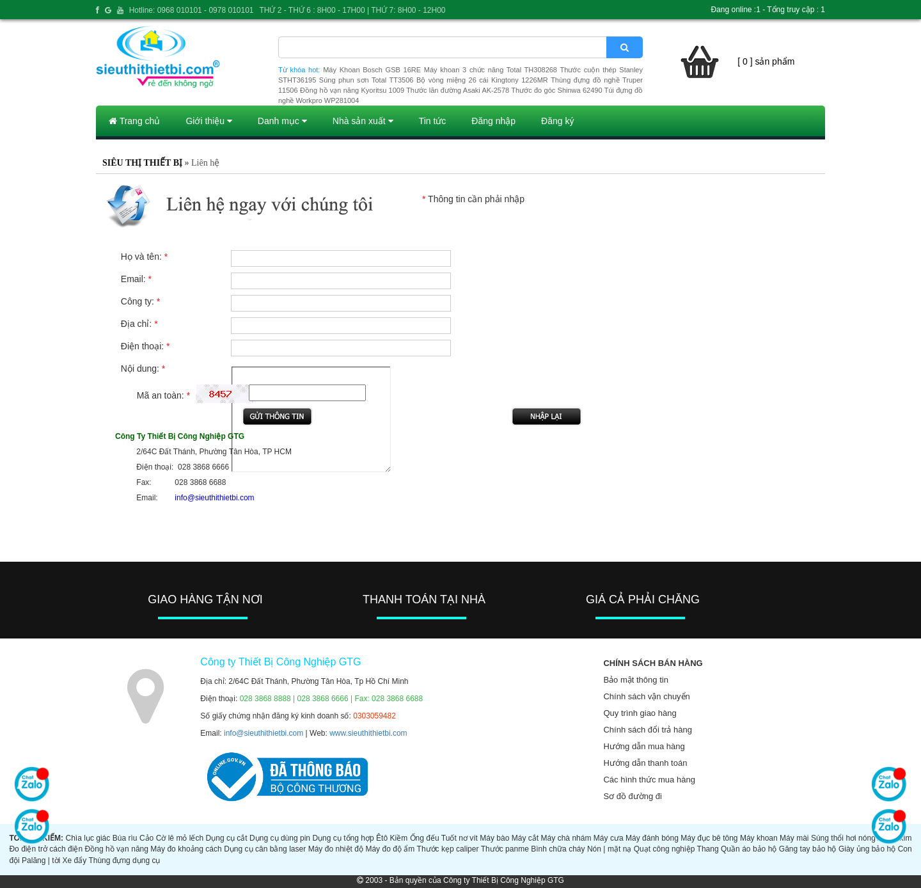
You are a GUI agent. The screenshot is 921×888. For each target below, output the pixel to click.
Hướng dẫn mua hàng (643, 746)
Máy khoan (759, 838)
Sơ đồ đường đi (632, 796)
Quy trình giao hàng (639, 713)
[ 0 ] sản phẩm (765, 61)
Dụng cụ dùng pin (279, 838)
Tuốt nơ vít (459, 838)
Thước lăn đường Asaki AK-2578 (457, 90)
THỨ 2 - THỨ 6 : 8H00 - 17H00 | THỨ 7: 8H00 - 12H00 (352, 10)
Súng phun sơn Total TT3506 (366, 80)
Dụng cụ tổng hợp (343, 838)
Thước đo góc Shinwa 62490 (556, 90)
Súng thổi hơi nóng (843, 838)
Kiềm (399, 838)
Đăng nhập (493, 121)
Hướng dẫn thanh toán (645, 763)
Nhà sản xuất (363, 121)
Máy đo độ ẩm (389, 848)
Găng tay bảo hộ (808, 848)
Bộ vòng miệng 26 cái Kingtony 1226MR (482, 80)
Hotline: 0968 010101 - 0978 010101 (191, 10)
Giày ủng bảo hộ (866, 848)
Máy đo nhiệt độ (335, 848)
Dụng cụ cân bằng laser (265, 848)
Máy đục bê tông (709, 838)
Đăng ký (557, 121)
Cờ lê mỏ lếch (180, 838)
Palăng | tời (41, 860)
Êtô (382, 838)
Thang (708, 848)
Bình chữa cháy (558, 848)
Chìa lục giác (87, 838)
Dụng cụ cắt (227, 838)
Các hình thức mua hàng (649, 779)
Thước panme (505, 848)
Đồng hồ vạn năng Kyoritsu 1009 (352, 90)
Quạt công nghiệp (664, 848)
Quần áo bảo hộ (748, 848)
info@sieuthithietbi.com (263, 733)
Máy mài (794, 838)
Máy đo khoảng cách (185, 848)
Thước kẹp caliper (448, 848)
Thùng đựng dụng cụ (124, 860)
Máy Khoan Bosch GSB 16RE (372, 70)
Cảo (146, 838)
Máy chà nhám (566, 838)
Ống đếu (424, 838)
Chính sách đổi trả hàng (647, 729)
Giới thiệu (208, 121)
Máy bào (494, 838)
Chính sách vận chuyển (646, 696)
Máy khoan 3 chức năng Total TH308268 (490, 70)
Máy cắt (525, 838)
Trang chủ (134, 121)
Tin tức (432, 121)
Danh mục (282, 121)
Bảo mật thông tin (635, 680)
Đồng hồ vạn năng (116, 848)
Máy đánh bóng (652, 838)
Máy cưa (609, 838)
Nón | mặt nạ (609, 848)
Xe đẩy (75, 860)
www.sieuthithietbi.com (368, 733)
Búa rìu (125, 838)
